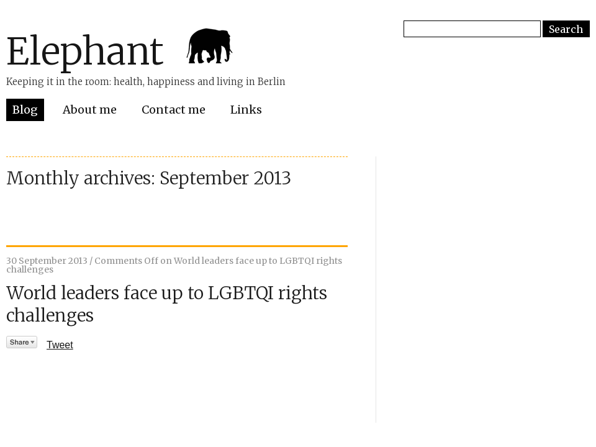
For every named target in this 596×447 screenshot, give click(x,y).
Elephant (85, 51)
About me (90, 109)
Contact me (173, 109)
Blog (25, 109)
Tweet (60, 345)
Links (246, 109)
